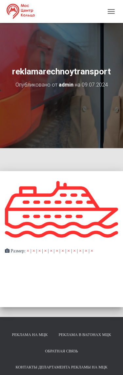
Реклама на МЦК (30, 334)
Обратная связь (61, 351)
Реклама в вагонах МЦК (85, 334)
